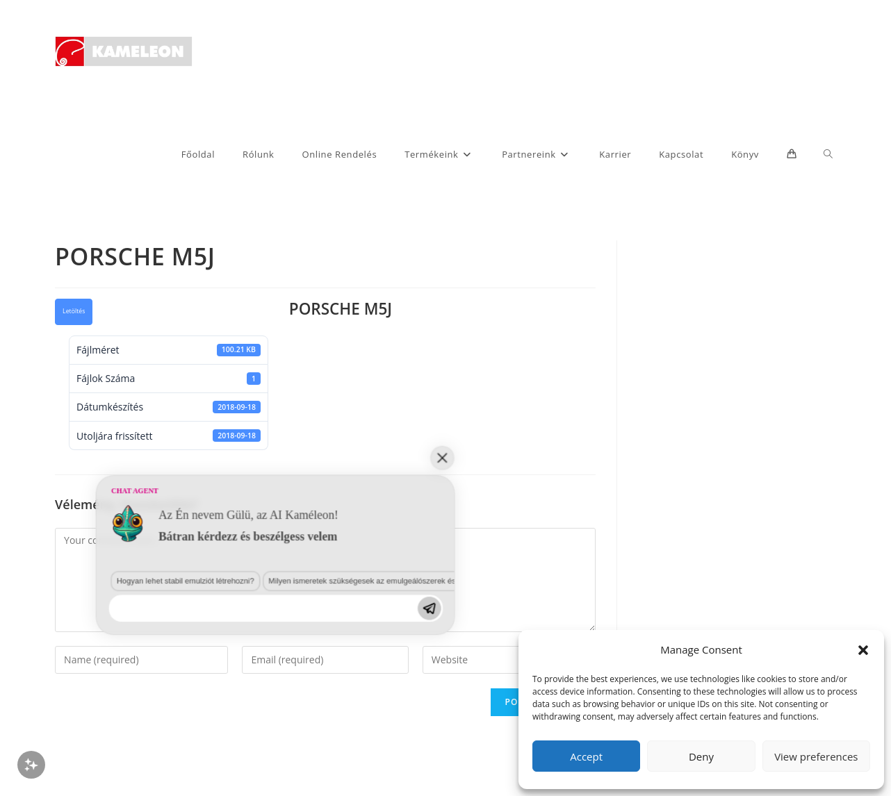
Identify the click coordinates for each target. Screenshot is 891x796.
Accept (586, 756)
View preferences (816, 756)
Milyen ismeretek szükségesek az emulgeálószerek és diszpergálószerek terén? (252, 693)
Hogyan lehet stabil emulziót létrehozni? (76, 693)
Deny (701, 756)
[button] (863, 650)
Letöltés (74, 311)
